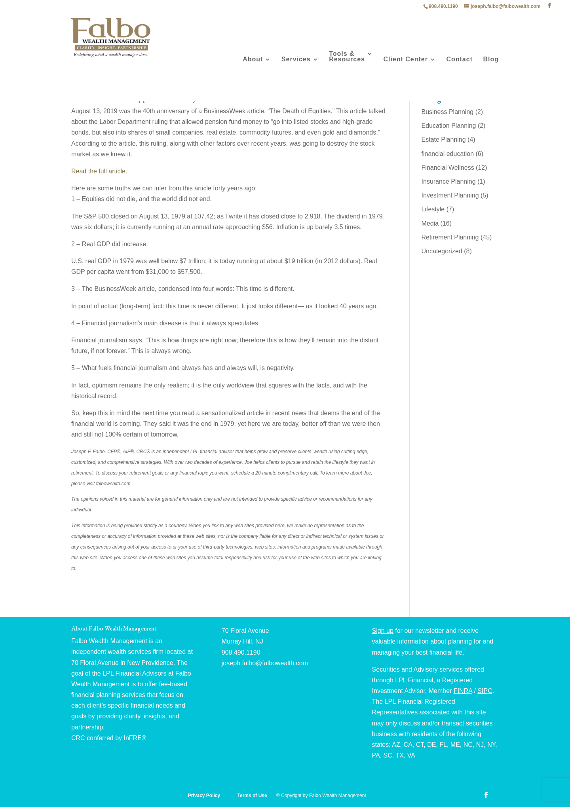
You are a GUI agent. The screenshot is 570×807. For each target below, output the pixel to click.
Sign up (382, 630)
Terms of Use (253, 795)
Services (296, 60)
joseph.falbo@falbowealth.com (265, 663)
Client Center (405, 60)
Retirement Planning (450, 237)
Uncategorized (442, 251)
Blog (491, 60)
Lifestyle (433, 209)
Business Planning (448, 111)
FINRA (463, 690)
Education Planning (449, 125)
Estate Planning (444, 139)
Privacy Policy (205, 795)
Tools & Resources (347, 57)
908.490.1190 (443, 6)
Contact (459, 60)
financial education (448, 153)
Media (430, 223)
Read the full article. (99, 171)
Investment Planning (450, 195)
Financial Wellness (448, 167)
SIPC (484, 690)
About (253, 60)
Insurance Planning (449, 181)
